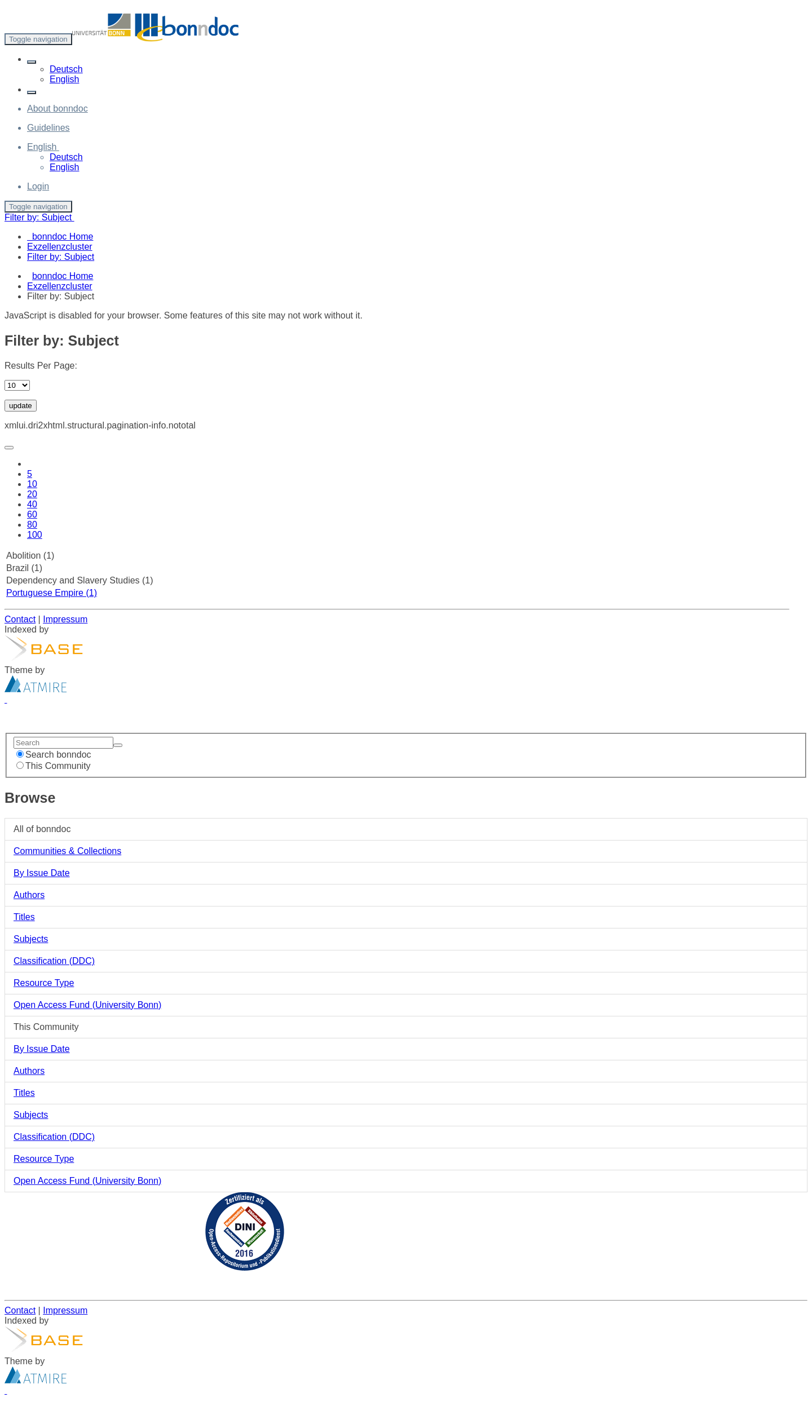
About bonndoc (57, 108)
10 (32, 484)
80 (32, 524)
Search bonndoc (53, 754)
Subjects (31, 939)
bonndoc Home (63, 276)
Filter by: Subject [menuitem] (60, 257)
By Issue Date (42, 873)
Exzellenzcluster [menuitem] (59, 246)
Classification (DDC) (54, 961)
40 (32, 504)
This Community (53, 766)
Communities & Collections (67, 851)
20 (32, 494)
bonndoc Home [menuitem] (60, 236)
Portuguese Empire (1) (51, 593)
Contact (20, 619)
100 (34, 534)
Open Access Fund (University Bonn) (87, 1005)
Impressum (65, 619)
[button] (31, 62)
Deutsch (66, 69)
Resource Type (44, 983)
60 (32, 514)
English (64, 79)
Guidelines (48, 127)
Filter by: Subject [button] (39, 217)
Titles (24, 917)
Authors (29, 895)
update (20, 405)
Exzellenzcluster (59, 286)
